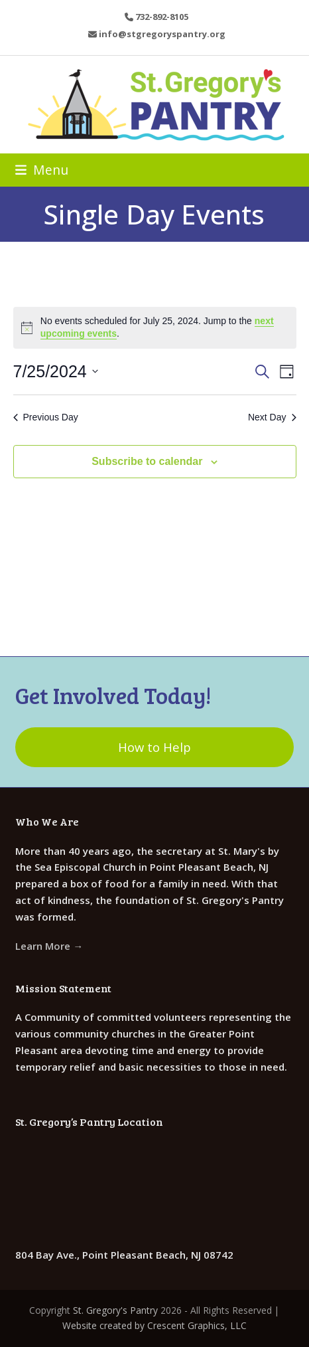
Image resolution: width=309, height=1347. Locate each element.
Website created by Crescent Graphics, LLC (154, 1325)
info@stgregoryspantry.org (162, 34)
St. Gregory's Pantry (115, 1310)
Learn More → (49, 945)
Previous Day (45, 417)
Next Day (272, 417)
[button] (41, 170)
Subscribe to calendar (147, 461)
